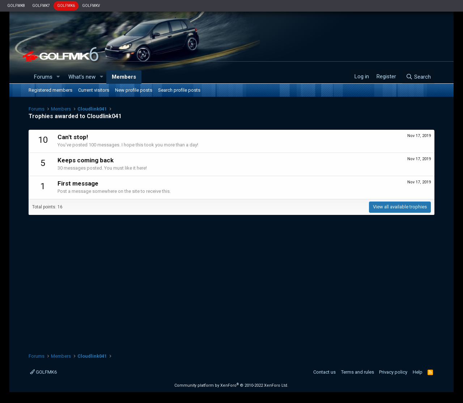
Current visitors (93, 90)
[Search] (418, 77)
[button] (58, 77)
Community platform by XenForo (231, 385)
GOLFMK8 (16, 6)
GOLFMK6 (66, 6)
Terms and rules (357, 372)
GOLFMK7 (41, 6)
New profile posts (133, 90)
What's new (81, 77)
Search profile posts (179, 90)
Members (124, 77)
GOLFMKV (91, 6)
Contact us (324, 372)
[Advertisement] (232, 280)
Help (417, 372)
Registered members (50, 90)
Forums (43, 77)
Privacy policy (393, 372)
